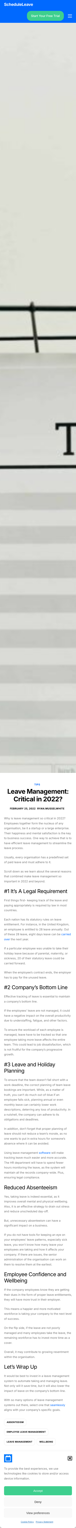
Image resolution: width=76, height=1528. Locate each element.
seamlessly (57, 1405)
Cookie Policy (27, 1522)
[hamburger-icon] (70, 16)
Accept (38, 1490)
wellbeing (46, 1441)
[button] (70, 1458)
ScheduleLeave (18, 4)
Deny (38, 1502)
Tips (37, 784)
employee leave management (26, 1431)
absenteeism (15, 1422)
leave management (19, 1441)
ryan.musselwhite (51, 808)
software (44, 1153)
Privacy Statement (44, 1522)
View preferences (38, 1513)
